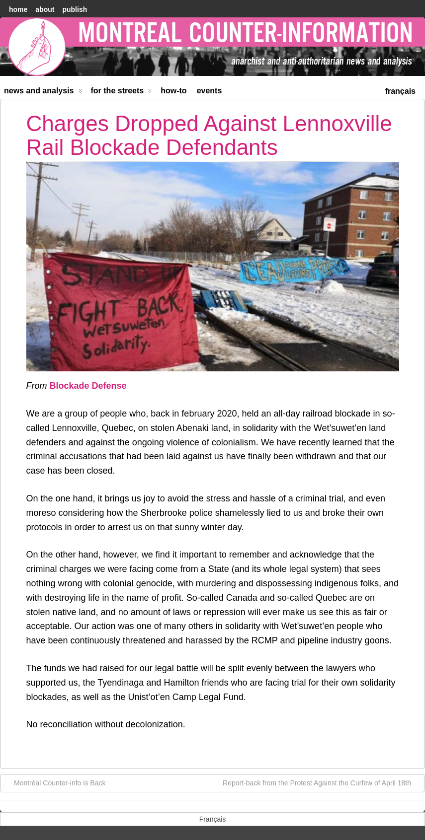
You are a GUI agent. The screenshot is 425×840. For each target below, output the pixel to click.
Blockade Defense (88, 386)
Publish (74, 9)
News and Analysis (43, 92)
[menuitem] (400, 90)
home (18, 9)
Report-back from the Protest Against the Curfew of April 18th (322, 782)
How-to (173, 90)
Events (209, 90)
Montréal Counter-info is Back (54, 782)
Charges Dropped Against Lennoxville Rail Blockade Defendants (209, 135)
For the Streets (122, 92)
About (44, 9)
